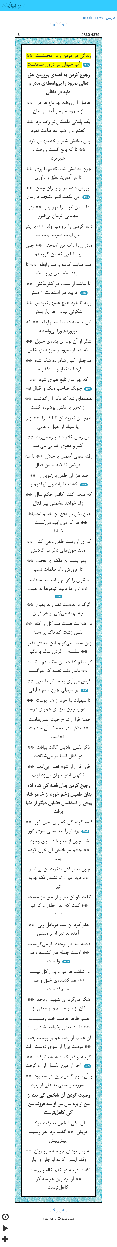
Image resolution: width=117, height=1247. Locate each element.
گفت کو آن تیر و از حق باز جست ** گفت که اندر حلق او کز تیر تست (59, 906)
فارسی (110, 18)
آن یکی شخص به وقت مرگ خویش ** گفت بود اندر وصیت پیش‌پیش (58, 1132)
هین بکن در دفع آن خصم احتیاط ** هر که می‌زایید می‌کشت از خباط (58, 522)
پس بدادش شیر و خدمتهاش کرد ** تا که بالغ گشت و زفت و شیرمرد (58, 149)
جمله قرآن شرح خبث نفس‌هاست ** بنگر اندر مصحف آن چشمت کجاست (58, 728)
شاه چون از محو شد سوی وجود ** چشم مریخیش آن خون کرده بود (58, 850)
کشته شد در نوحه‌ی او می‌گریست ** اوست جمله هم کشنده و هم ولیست (59, 952)
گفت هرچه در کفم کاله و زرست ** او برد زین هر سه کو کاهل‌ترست (58, 1179)
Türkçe (99, 17)
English (87, 17)
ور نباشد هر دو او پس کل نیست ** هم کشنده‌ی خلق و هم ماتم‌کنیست (58, 980)
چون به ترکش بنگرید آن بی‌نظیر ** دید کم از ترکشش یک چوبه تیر (58, 878)
